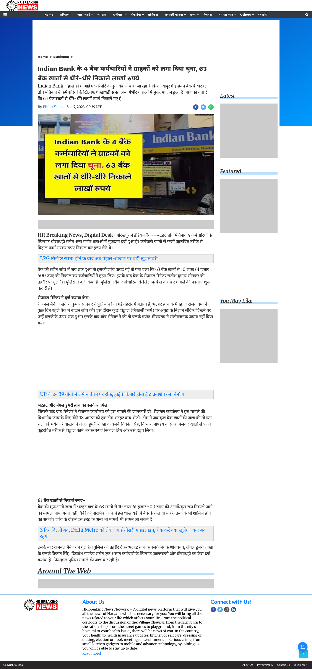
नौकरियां (135, 14)
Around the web (64, 571)
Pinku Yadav (53, 107)
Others (245, 14)
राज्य (193, 14)
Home (48, 14)
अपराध (101, 14)
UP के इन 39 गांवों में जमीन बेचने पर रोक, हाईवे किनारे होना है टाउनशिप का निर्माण (112, 394)
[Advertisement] (126, 359)
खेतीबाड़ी (118, 14)
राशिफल (153, 14)
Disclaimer (300, 664)
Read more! (91, 653)
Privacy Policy (265, 664)
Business (61, 57)
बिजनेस (207, 14)
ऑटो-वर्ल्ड (83, 14)
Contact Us (283, 664)
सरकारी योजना (174, 14)
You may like (236, 301)
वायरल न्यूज (226, 14)
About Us (93, 602)
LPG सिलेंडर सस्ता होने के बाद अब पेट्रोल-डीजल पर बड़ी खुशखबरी (99, 258)
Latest (227, 95)
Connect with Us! (231, 602)
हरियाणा (65, 14)
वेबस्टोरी (263, 14)
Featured (230, 171)
